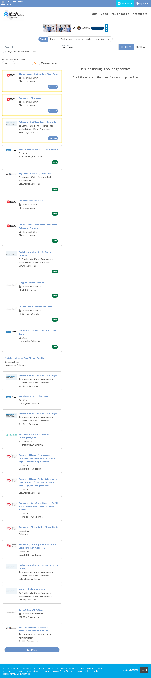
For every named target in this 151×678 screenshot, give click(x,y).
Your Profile (120, 14)
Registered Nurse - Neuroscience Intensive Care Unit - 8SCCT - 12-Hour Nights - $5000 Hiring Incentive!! (37, 458)
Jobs (104, 14)
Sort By (8, 63)
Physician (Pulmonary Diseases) (35, 173)
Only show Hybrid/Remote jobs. (21, 51)
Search (43, 39)
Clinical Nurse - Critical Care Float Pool (38, 73)
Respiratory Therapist (30, 98)
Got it (144, 670)
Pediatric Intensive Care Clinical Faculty (24, 358)
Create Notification (50, 63)
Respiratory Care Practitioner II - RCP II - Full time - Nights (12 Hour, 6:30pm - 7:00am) (39, 506)
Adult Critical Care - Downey (33, 589)
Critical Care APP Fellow (31, 609)
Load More (32, 649)
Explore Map (67, 39)
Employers (142, 3)
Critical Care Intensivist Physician (35, 306)
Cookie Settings (130, 670)
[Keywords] (32, 47)
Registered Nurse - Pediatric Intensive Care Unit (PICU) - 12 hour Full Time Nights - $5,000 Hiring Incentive (38, 482)
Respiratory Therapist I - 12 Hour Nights (38, 527)
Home (93, 14)
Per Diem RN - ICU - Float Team (34, 396)
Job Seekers (125, 3)
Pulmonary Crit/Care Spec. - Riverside (37, 122)
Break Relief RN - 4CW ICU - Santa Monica (39, 149)
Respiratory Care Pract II (31, 200)
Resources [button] (140, 14)
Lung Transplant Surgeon (31, 282)
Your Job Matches (84, 39)
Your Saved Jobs (103, 39)
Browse (53, 39)
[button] (141, 47)
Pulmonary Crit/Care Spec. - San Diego (38, 375)
